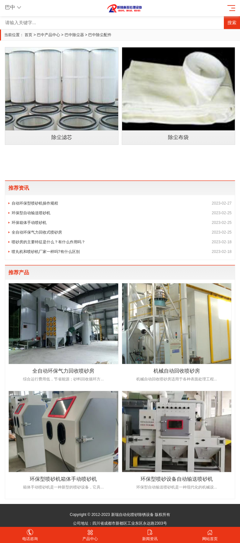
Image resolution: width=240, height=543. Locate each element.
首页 (28, 35)
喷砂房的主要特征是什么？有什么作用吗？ (122, 242)
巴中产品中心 (48, 35)
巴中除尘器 (74, 35)
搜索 (231, 22)
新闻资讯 (150, 535)
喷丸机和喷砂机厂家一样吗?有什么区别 (122, 251)
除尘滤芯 (61, 137)
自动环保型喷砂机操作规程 (122, 203)
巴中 (14, 7)
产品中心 (90, 535)
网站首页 (210, 535)
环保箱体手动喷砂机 (122, 222)
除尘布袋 (178, 137)
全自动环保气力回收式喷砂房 (122, 232)
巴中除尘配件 (99, 35)
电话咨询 (30, 535)
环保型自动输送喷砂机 (122, 213)
